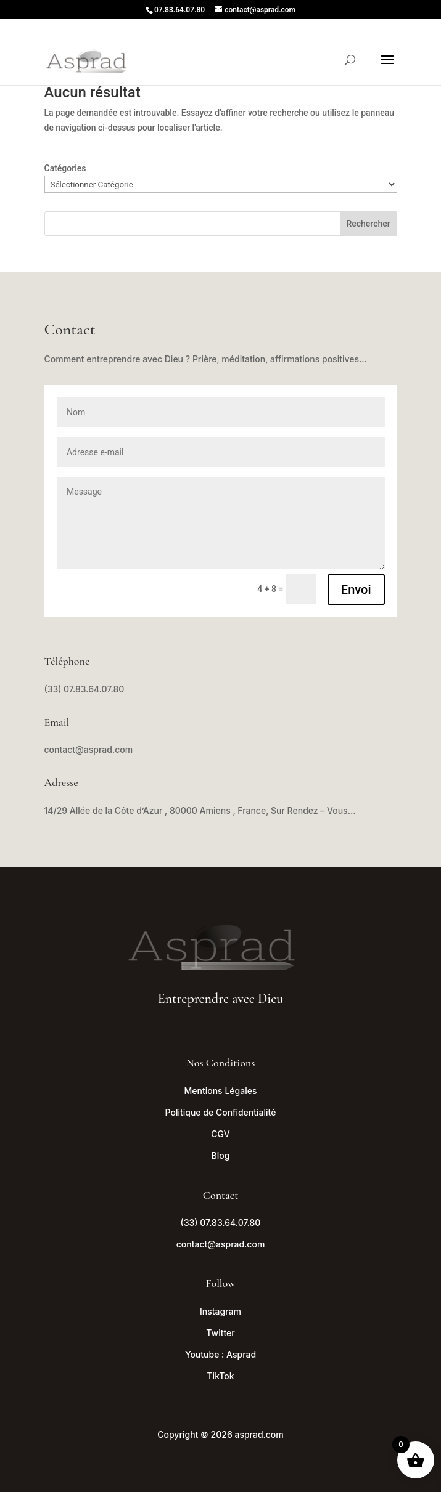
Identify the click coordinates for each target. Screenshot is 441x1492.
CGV (220, 1134)
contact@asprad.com (88, 749)
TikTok (220, 1376)
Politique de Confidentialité (220, 1112)
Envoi (356, 589)
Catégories (65, 168)
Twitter (220, 1333)
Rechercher (368, 224)
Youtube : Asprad (220, 1354)
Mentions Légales (220, 1090)
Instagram (220, 1311)
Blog (221, 1155)
